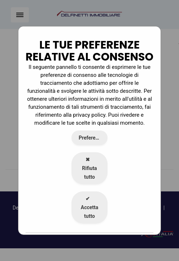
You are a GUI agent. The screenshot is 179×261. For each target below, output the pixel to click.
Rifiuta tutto (89, 168)
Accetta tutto (90, 207)
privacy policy (89, 115)
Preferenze (91, 138)
